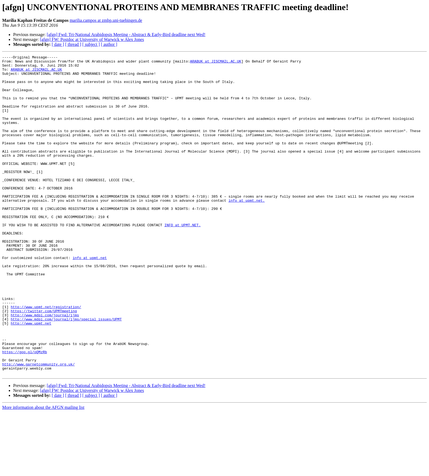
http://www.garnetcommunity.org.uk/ (38, 426)
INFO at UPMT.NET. (182, 259)
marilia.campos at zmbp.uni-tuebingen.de (105, 20)
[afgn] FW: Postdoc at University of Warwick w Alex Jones (92, 39)
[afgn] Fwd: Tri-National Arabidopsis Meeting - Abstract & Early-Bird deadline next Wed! (126, 34)
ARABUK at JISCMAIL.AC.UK (215, 62)
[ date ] (58, 44)
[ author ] (109, 44)
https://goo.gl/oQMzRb (24, 411)
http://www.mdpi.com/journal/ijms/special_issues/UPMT (66, 372)
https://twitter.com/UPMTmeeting (44, 362)
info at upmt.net (90, 298)
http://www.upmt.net (31, 377)
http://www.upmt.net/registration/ (46, 357)
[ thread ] (73, 44)
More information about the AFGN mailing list (43, 471)
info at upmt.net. (246, 229)
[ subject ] (91, 44)
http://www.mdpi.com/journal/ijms (45, 367)
